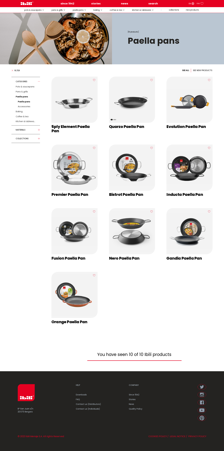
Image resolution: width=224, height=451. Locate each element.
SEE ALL (185, 70)
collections (174, 10)
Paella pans (78, 10)
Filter (15, 70)
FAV (200, 3)
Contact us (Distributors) (88, 404)
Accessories (24, 106)
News (131, 404)
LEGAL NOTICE (177, 436)
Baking (96, 10)
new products (192, 10)
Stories (132, 399)
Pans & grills (57, 10)
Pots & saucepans (32, 10)
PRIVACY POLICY (197, 436)
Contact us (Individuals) (88, 408)
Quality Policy (135, 408)
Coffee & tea (116, 10)
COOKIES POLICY (157, 436)
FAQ (78, 399)
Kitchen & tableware (141, 10)
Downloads (81, 394)
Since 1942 (134, 394)
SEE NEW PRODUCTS (203, 70)
